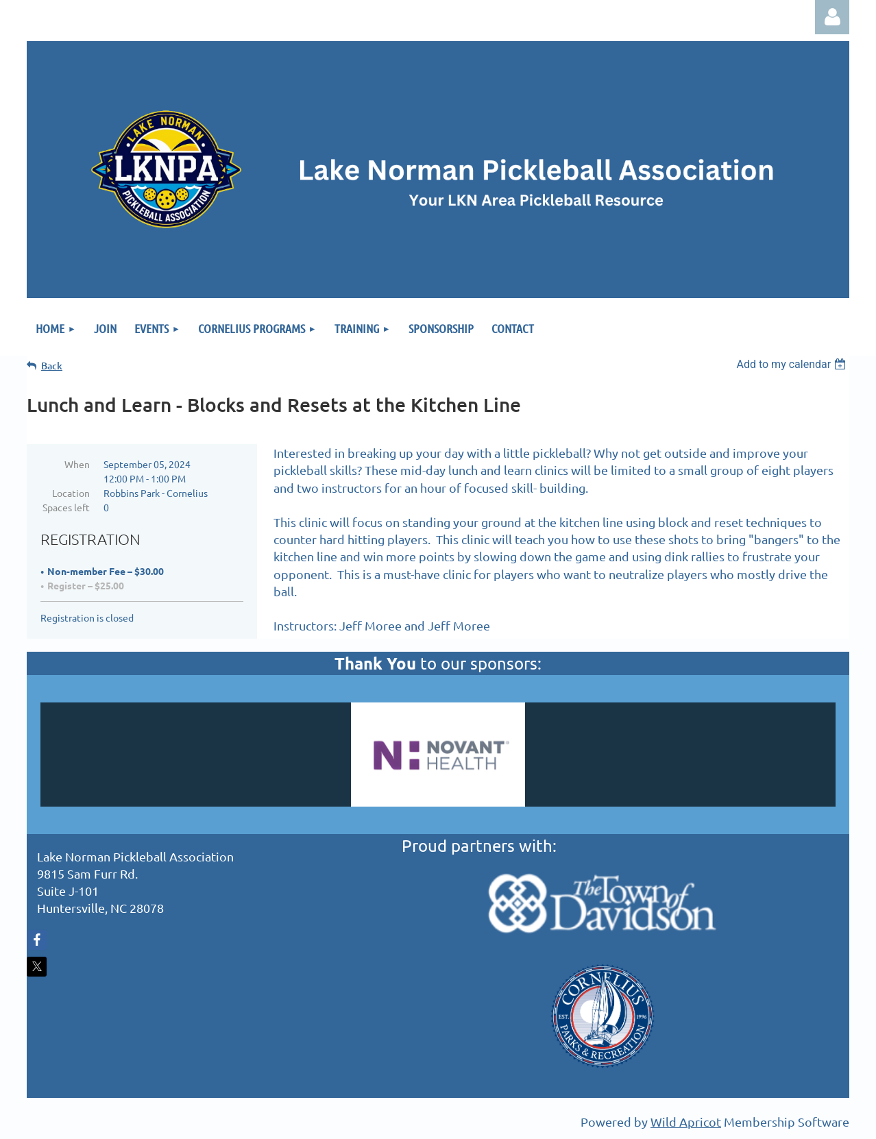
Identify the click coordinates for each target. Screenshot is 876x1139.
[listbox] (792, 364)
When (77, 464)
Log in (832, 17)
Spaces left (66, 507)
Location (71, 493)
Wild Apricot (685, 1121)
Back (51, 365)
